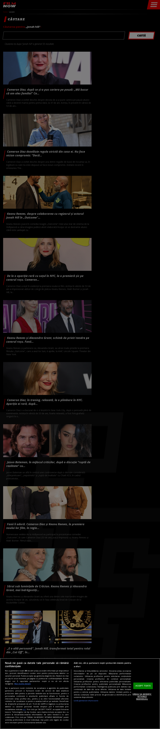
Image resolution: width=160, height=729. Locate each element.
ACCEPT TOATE (143, 685)
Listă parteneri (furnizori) (86, 700)
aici (24, 709)
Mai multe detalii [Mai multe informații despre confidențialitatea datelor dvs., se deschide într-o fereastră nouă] (22, 684)
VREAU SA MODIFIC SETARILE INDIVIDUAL (141, 696)
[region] (80, 693)
